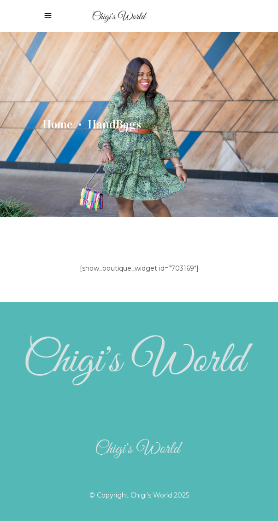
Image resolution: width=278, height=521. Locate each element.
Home (57, 124)
